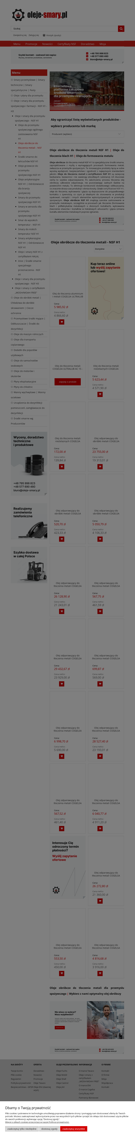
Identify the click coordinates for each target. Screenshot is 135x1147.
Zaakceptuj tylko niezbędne (21, 1128)
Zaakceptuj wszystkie (73, 1128)
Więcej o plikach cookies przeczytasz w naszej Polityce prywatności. (37, 1122)
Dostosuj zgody (49, 1128)
